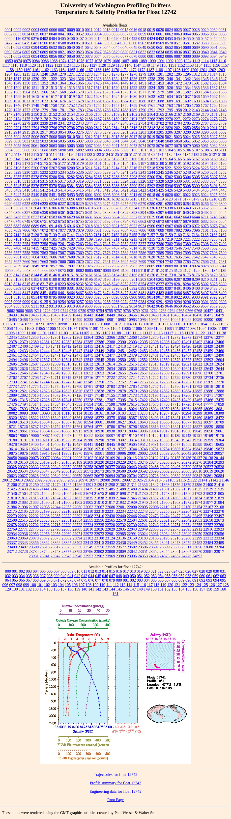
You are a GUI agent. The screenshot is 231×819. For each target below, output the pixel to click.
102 (47, 585)
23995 (132, 556)
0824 (89, 52)
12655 (121, 373)
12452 (132, 351)
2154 (71, 114)
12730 (186, 377)
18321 (23, 418)
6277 (124, 203)
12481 (154, 355)
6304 (35, 208)
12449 (99, 351)
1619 (71, 96)
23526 (66, 547)
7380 (160, 244)
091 (195, 580)
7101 (205, 230)
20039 (165, 453)
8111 (133, 270)
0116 (17, 38)
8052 (18, 270)
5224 (196, 168)
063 (223, 576)
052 (147, 576)
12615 (121, 364)
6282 (169, 203)
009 (70, 571)
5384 (89, 186)
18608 (110, 422)
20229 (121, 462)
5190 (169, 163)
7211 (115, 239)
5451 (53, 195)
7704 (160, 261)
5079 (187, 145)
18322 (34, 418)
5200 (35, 168)
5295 (124, 177)
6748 (17, 221)
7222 (196, 239)
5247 (178, 172)
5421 (124, 190)
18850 (219, 426)
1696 (223, 101)
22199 (45, 511)
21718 (132, 493)
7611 (88, 257)
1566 (44, 92)
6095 (62, 199)
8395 (160, 288)
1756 (107, 105)
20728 (154, 476)
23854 (165, 551)
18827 (197, 426)
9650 (178, 306)
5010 (71, 137)
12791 (186, 386)
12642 (197, 369)
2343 (80, 123)
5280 (53, 177)
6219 (222, 199)
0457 (205, 38)
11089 (148, 328)
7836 (8, 266)
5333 (205, 181)
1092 (169, 61)
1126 (84, 65)
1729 (8, 105)
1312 (196, 74)
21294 (99, 484)
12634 (110, 369)
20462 (143, 467)
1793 (160, 110)
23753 (55, 551)
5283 (80, 177)
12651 (77, 373)
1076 (80, 61)
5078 (178, 145)
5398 (187, 186)
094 (216, 580)
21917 (110, 502)
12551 (132, 360)
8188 (44, 279)
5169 (214, 159)
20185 (66, 462)
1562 (8, 92)
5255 (17, 177)
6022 (187, 195)
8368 (8, 288)
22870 (165, 529)
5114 (26, 154)
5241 (124, 172)
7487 (115, 248)
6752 (53, 221)
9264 (98, 302)
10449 (110, 315)
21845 (132, 498)
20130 (142, 458)
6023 (196, 195)
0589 (223, 43)
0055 (107, 34)
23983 (121, 556)
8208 (187, 279)
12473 (77, 355)
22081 (121, 507)
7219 (169, 239)
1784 (89, 110)
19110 (132, 435)
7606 (53, 257)
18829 (208, 426)
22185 (23, 511)
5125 (115, 154)
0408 (89, 38)
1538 (223, 87)
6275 (107, 203)
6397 (160, 212)
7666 (62, 261)
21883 (23, 502)
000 (8, 571)
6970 (187, 226)
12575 (186, 360)
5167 (196, 159)
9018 (169, 297)
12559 (165, 360)
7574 (98, 253)
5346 (26, 186)
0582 (196, 43)
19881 (34, 453)
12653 (99, 373)
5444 (214, 190)
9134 (53, 302)
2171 (214, 114)
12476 (99, 355)
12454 (154, 351)
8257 (151, 284)
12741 (23, 382)
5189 (160, 163)
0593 (26, 47)
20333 (34, 467)
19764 (165, 449)
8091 (116, 270)
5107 (196, 150)
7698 (133, 261)
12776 (45, 386)
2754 (142, 123)
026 (188, 571)
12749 (88, 382)
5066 (80, 145)
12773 (12, 386)
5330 (178, 181)
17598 (110, 404)
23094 (77, 538)
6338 (169, 208)
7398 (205, 244)
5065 (71, 145)
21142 (213, 480)
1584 (205, 92)
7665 (53, 261)
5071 (115, 145)
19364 (219, 440)
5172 (17, 163)
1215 (26, 74)
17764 (197, 404)
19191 (23, 440)
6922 (124, 226)
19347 (186, 440)
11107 (105, 333)
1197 (168, 70)
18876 (55, 431)
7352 (124, 244)
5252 (223, 172)
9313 (53, 306)
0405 (62, 38)
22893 (186, 529)
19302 (121, 440)
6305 (44, 208)
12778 (55, 386)
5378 (53, 186)
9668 (29, 311)
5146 (71, 159)
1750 (53, 105)
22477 (175, 516)
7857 (53, 266)
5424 (151, 190)
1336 (133, 79)
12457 (186, 351)
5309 (8, 181)
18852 (12, 431)
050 (133, 576)
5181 (98, 163)
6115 (142, 199)
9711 (37, 311)
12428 (197, 346)
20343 (55, 467)
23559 (110, 547)
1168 (97, 70)
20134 (164, 458)
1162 (45, 70)
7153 (115, 235)
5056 (223, 141)
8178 (205, 275)
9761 (145, 311)
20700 (121, 476)
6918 (89, 226)
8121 (151, 270)
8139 (8, 275)
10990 (208, 319)
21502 (175, 489)
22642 (186, 520)
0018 (142, 30)
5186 (133, 163)
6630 (80, 217)
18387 (132, 418)
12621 (186, 364)
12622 (197, 364)
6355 (8, 212)
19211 (44, 440)
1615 (35, 96)
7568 (71, 253)
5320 (89, 181)
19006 (143, 431)
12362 (66, 337)
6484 (214, 212)
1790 (142, 110)
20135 (175, 458)
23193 (165, 538)
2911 (213, 128)
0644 (107, 47)
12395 (143, 342)
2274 (205, 119)
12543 (88, 360)
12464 (34, 355)
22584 (132, 520)
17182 (143, 395)
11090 (158, 328)
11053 (191, 324)
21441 (45, 489)
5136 (204, 154)
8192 (62, 279)
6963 (160, 226)
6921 (115, 226)
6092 (35, 199)
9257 (80, 302)
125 (205, 585)
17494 (23, 404)
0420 (115, 38)
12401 (186, 342)
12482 (165, 355)
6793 (115, 221)
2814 (115, 128)
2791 (17, 128)
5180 (89, 163)
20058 (12, 458)
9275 (133, 302)
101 (40, 585)
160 (223, 589)
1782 (71, 110)
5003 (8, 137)
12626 (23, 369)
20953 (61, 480)
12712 (66, 377)
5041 (115, 141)
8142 (17, 275)
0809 (44, 52)
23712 (12, 551)
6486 (8, 217)
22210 (66, 511)
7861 (62, 266)
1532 (178, 87)
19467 (121, 444)
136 (56, 589)
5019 (151, 137)
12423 (165, 346)
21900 (66, 502)
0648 (133, 47)
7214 (142, 239)
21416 (219, 484)
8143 (26, 275)
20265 (165, 462)
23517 (55, 547)
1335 (124, 79)
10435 (34, 315)
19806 (175, 449)
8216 (35, 284)
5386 (107, 186)
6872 (151, 221)
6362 (71, 212)
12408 (23, 346)
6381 (89, 212)
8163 (107, 275)
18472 (219, 418)
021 (154, 571)
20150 (23, 462)
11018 (148, 324)
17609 (121, 404)
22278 (219, 511)
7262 (71, 244)
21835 (88, 498)
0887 (178, 56)
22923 (219, 529)
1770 (8, 110)
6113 (133, 199)
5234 (62, 172)
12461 (12, 355)
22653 (197, 520)
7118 (26, 235)
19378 (12, 444)
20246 (143, 462)
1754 (89, 105)
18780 (110, 426)
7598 (214, 253)
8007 (160, 266)
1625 (115, 96)
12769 (208, 382)
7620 (151, 257)
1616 (44, 96)
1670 (17, 101)
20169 (45, 462)
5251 (214, 172)
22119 (164, 507)
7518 (142, 248)
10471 (208, 315)
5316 (53, 181)
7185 (53, 239)
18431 (175, 418)
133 (36, 589)
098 (19, 585)
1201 (203, 70)
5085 (18, 150)
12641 (186, 369)
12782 (99, 386)
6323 (107, 208)
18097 (34, 413)
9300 (196, 302)
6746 (223, 217)
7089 (160, 230)
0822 (71, 52)
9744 (64, 311)
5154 (80, 159)
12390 (121, 342)
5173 (26, 163)
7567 (62, 253)
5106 (187, 150)
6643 (187, 217)
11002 (73, 324)
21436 (34, 489)
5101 (142, 150)
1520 (115, 87)
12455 (165, 351)
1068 (54, 61)
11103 (63, 333)
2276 (223, 119)
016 (119, 571)
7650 (223, 257)
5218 (151, 168)
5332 (196, 181)
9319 (80, 306)
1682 (107, 101)
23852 (154, 551)
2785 (187, 123)
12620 (175, 364)
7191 (107, 239)
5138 (222, 154)
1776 (17, 110)
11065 (40, 328)
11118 (179, 333)
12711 (55, 377)
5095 (107, 150)
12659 (165, 373)
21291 (88, 484)
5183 (115, 163)
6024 (205, 195)
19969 (66, 453)
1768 (214, 105)
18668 (175, 422)
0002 (17, 30)
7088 (151, 230)
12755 (143, 382)
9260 (89, 302)
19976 (88, 453)
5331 (187, 181)
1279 (142, 74)
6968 (178, 226)
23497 (23, 547)
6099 (98, 199)
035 (29, 576)
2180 (62, 119)
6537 (35, 217)
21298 (110, 484)
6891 (44, 226)
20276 (197, 462)
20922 (29, 480)
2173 (8, 119)
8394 (151, 288)
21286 (77, 484)
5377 (44, 186)
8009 (169, 266)
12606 (23, 364)
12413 (77, 346)
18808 (143, 426)
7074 (53, 230)
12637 (143, 369)
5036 (71, 141)
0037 (44, 34)
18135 (88, 413)
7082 (107, 230)
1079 (107, 61)
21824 (55, 498)
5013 (98, 137)
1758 (124, 105)
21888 (34, 502)
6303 (26, 208)
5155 (89, 159)
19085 (88, 435)
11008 (105, 324)
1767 (205, 105)
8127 (187, 270)
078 (105, 580)
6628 (62, 217)
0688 (187, 47)
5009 (62, 137)
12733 (197, 377)
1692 (187, 101)
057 (181, 576)
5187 (142, 163)
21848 (143, 498)
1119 (23, 65)
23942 (55, 556)
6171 (178, 199)
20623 (12, 476)
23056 (219, 534)
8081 (71, 270)
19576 (165, 444)
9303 (223, 302)
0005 (44, 30)
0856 (53, 56)
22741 (143, 525)
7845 (26, 266)
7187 (71, 239)
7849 (35, 266)
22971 (77, 534)
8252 (124, 284)
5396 (169, 186)
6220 (8, 203)
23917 (219, 551)
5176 (53, 163)
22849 (143, 529)
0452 (160, 38)
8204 (151, 279)
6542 (44, 217)
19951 (55, 453)
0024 (169, 30)
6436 (196, 212)
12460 (219, 351)
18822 (186, 426)
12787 (154, 386)
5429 (178, 190)
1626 (124, 96)
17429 (165, 400)
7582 (124, 253)
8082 (80, 270)
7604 (35, 257)
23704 (219, 547)
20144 (219, 458)
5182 (107, 163)
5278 (35, 177)
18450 (186, 418)
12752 (121, 382)
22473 (154, 516)
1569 (71, 92)
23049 (186, 534)
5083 (223, 145)
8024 (196, 266)
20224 (110, 462)
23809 (121, 551)
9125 (44, 302)
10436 (45, 315)
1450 (133, 83)
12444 (45, 351)
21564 (23, 493)
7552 (214, 248)
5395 (160, 186)
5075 (151, 145)
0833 (151, 52)
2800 (89, 128)
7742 (169, 261)
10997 (51, 324)
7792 (196, 261)
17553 (77, 404)
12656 (132, 373)
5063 (53, 145)
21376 (175, 484)
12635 (121, 369)
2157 (98, 114)
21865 (175, 498)
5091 (71, 150)
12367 (121, 337)
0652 (169, 47)
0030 (214, 30)
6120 (169, 199)
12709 (45, 377)
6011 (133, 195)
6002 (98, 195)
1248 (44, 74)
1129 (111, 65)
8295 (196, 284)
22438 (110, 516)
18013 (110, 409)
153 (174, 589)
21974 (197, 502)
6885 (8, 226)
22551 (66, 520)
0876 (115, 56)
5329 (169, 181)
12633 (99, 369)
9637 (142, 306)
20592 (143, 471)
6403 (187, 212)
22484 (186, 516)
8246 (107, 284)
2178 (44, 119)
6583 (53, 217)
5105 (178, 150)
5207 (53, 168)
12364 (88, 337)
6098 (89, 199)
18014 (121, 409)
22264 (186, 511)
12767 (186, 382)
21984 (219, 502)
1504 (223, 83)
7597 (205, 253)
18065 (197, 409)
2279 (26, 123)
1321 (44, 79)
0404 (53, 38)
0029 (205, 30)
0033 (17, 34)
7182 (26, 239)
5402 (223, 186)
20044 (197, 453)
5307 (214, 177)
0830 (124, 52)
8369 (17, 288)
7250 (214, 239)
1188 (159, 70)
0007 (62, 30)
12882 (165, 391)
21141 (202, 480)
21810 (12, 498)
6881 (196, 221)
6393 (133, 212)
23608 (175, 547)
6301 (8, 208)
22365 (55, 516)
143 (105, 589)
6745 (214, 217)
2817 (142, 128)
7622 (160, 257)
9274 (124, 302)
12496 (23, 360)
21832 (77, 498)
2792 (26, 128)
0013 (107, 30)
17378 (88, 400)
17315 (23, 400)
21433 (23, 489)
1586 (223, 92)
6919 (98, 226)
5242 (133, 172)
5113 (17, 154)
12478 (121, 355)
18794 (121, 426)
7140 (62, 235)
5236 (80, 172)
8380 (62, 288)
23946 (77, 556)
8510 (17, 297)
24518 (154, 556)
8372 (26, 288)
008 (63, 571)
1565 (35, 92)
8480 (133, 293)
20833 (186, 476)
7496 (124, 248)
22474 (165, 516)
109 (95, 585)
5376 (35, 186)
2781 (151, 123)
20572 (88, 471)
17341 (66, 400)
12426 (186, 346)
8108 (125, 270)
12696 (197, 373)
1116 (222, 61)
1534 (187, 87)
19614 (12, 449)
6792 (107, 221)
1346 (214, 79)
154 (181, 589)
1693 (196, 101)
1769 (223, 105)
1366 (80, 83)
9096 (17, 302)
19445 (110, 444)
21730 (143, 493)
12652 (88, 373)
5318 (71, 181)
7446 (89, 248)
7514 (133, 248)
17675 (154, 404)
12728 (165, 377)
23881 (208, 551)
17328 (45, 400)
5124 (106, 154)
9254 (62, 302)
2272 (187, 119)
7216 (160, 239)
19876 (23, 453)
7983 (133, 266)
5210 (80, 168)
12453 (143, 351)
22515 (23, 520)
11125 (210, 333)
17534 (55, 404)
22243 (143, 511)
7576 (107, 253)
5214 (115, 168)
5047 (151, 141)
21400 (208, 484)
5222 (178, 168)
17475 (219, 400)
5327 (151, 181)
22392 (77, 516)
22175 (12, 511)
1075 (71, 61)
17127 (88, 395)
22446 (132, 516)
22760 (219, 525)
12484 (186, 355)
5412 (44, 190)
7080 (89, 230)
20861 (208, 476)
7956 (107, 266)
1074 (62, 61)
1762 (160, 105)
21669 (77, 493)
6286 (205, 203)
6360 (53, 212)
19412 (66, 444)
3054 (62, 132)
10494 (45, 319)
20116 (132, 458)
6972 (196, 226)
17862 (12, 409)
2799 (80, 128)
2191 (133, 119)
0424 (151, 38)
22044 (55, 507)
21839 (110, 498)
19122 (153, 435)
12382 (55, 342)
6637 (133, 217)
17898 (34, 409)
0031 (223, 30)
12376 (208, 337)
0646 (124, 47)
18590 (77, 422)
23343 (23, 542)
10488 (23, 319)
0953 (9, 61)
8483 (160, 293)
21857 (154, 498)
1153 (190, 65)
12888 (219, 391)
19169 (208, 435)
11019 (159, 324)
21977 (208, 502)
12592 (197, 360)
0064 (187, 34)
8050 (9, 270)
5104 (169, 150)
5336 (223, 181)
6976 (214, 226)
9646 (169, 306)
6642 (178, 217)
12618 (154, 364)
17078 (66, 395)
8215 (26, 284)
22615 (154, 520)
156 (195, 589)
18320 (12, 418)
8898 (115, 297)
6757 (98, 221)
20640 (55, 476)
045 (98, 576)
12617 (143, 364)
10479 (219, 315)
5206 (44, 168)
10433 (12, 315)
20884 (219, 476)
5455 (80, 195)
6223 (26, 203)
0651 (160, 47)
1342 (187, 79)
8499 (223, 293)
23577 (121, 547)
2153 (62, 114)
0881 (151, 56)
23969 (110, 556)
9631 (115, 306)
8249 (115, 284)
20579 (110, 471)
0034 (26, 34)
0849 (223, 52)
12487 (208, 355)
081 (126, 580)
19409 (55, 444)
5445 (223, 190)
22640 (175, 520)
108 (88, 585)
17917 (45, 409)
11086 (137, 328)
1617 (53, 96)
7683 (115, 261)
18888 (66, 431)
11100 (31, 333)
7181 (17, 239)
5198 (17, 168)
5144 (53, 159)
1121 (40, 65)
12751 (110, 382)
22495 (197, 516)
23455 (154, 542)
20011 (153, 453)
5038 (89, 141)
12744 (45, 382)
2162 (133, 114)
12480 (143, 355)
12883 (175, 391)
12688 (175, 373)
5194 (205, 163)
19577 (175, 444)
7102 (214, 230)
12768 (197, 382)
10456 (132, 315)
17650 (143, 404)
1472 (178, 83)
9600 (89, 306)
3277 (89, 132)
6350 (196, 208)
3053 (53, 132)
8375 (44, 288)
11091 (169, 328)
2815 (124, 128)
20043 (186, 453)
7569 (80, 253)
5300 (151, 177)
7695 (124, 261)
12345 (12, 337)
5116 (44, 154)
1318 (26, 79)
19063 (12, 435)
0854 (35, 56)
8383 (89, 288)
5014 (107, 137)
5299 (142, 177)
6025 (214, 195)
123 (191, 585)
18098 (45, 413)
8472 (98, 293)
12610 (66, 364)
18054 (175, 409)
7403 (223, 244)
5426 (169, 190)
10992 (7, 324)
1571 (89, 92)
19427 (77, 444)
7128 (35, 235)
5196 (223, 163)
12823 (45, 391)
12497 (34, 360)
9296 (187, 302)
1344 (196, 79)
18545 (34, 422)
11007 (94, 324)
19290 (99, 440)
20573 (99, 471)
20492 (165, 467)
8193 (71, 279)
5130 (151, 154)
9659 (214, 306)
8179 (214, 275)
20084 (56, 458)
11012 (116, 324)
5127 (133, 154)
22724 (88, 525)
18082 (12, 413)
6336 (151, 208)
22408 (88, 516)
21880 (12, 502)
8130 (204, 270)
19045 (197, 431)
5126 (124, 154)
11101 (42, 333)
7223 (205, 239)
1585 (214, 92)
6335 (142, 208)
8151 (71, 275)
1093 (178, 61)
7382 (169, 244)
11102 (52, 333)
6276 (115, 203)
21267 (45, 484)
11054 (202, 324)
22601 (143, 520)
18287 (175, 413)
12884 (186, 391)
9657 (205, 306)
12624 (219, 364)
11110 (126, 333)
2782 (160, 123)
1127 (93, 65)
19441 (88, 444)
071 (56, 580)
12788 (165, 386)
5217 (142, 168)
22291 (23, 516)
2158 (107, 114)
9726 (47, 311)
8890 (89, 297)
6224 (35, 203)
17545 (66, 404)
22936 (23, 534)
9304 (8, 306)
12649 (55, 373)
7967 (115, 266)
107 (82, 585)
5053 (205, 141)
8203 (142, 279)
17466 (208, 400)
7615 (124, 257)
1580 (169, 92)
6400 (169, 212)
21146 (224, 480)
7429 (71, 248)
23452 (143, 542)
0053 (89, 34)
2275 (214, 119)
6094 (53, 199)
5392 (151, 186)
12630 (66, 369)
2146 (223, 110)
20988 (105, 480)
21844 (121, 498)
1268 (53, 74)
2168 (187, 114)
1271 (71, 74)
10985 (154, 319)
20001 (132, 453)
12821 (23, 391)
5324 (124, 181)
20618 (197, 471)
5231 (35, 172)
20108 (99, 458)
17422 (143, 400)
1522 (133, 87)
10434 (23, 315)
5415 (71, 190)
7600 (8, 257)
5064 (62, 145)
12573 (175, 360)
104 (61, 585)
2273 (196, 119)
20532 (12, 471)
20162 (34, 462)
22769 (12, 529)
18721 (12, 426)
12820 (12, 391)
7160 (178, 235)
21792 (197, 493)
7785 (187, 261)
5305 (196, 177)
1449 (124, 83)
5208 (62, 168)
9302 (214, 302)
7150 (88, 235)
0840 (205, 52)
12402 (197, 342)
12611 (77, 364)
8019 (187, 266)
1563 (17, 92)
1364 (62, 83)
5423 (142, 190)
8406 (187, 288)
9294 (178, 302)
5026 (205, 137)
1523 (142, 87)
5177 (62, 163)
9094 (223, 297)
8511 (26, 297)
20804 (165, 476)
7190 (98, 239)
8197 (98, 279)
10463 (175, 315)
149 (147, 589)
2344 (89, 123)
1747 (26, 105)
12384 (77, 342)
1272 (80, 74)
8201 (133, 279)
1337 (142, 79)
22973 (99, 534)
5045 (133, 141)
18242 (153, 413)
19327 (154, 440)
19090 (99, 435)
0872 (80, 56)
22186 (34, 511)
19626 (34, 449)
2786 (196, 123)
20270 (175, 462)
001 (15, 571)
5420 (115, 190)
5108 (205, 150)
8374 (35, 288)
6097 (80, 199)
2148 (17, 114)
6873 (160, 221)
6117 (151, 199)
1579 (160, 92)
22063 (88, 507)
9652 (187, 306)
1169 (106, 70)
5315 (44, 181)
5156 (98, 159)
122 (184, 585)
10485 (12, 319)
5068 (98, 145)
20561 (66, 471)
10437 (55, 315)
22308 (45, 516)
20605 (186, 471)
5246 (169, 172)
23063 (12, 538)
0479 (26, 43)
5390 (133, 186)
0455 (187, 38)
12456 (175, 351)
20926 (40, 480)
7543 (169, 248)
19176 (219, 435)
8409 (205, 288)
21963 (175, 502)
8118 (142, 270)
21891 (55, 502)
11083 (105, 328)
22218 (88, 511)
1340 (169, 79)
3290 (205, 132)
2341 (62, 123)
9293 (169, 302)
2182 (80, 119)
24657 (175, 556)
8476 (115, 293)
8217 (44, 284)
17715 (175, 404)
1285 (178, 74)
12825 (66, 391)
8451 (44, 293)
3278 (98, 132)
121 (177, 585)
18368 (88, 418)
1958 (178, 110)
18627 (121, 422)
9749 (73, 311)
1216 (35, 74)
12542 (77, 360)
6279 (142, 203)
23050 (197, 534)
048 (119, 576)
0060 (151, 34)
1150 (163, 65)
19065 (23, 435)
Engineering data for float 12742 (116, 791)
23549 (88, 547)
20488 (154, 467)
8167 (142, 275)
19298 (110, 440)
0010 (80, 30)
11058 (8, 328)
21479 (99, 489)
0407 (80, 38)
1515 (71, 87)
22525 (45, 520)
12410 (45, 346)
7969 (124, 266)
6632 (98, 217)
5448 (26, 195)
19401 (45, 444)
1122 (49, 65)
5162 (151, 159)
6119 (160, 199)
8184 (26, 279)
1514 (62, 87)
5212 (98, 168)
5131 (160, 154)
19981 (99, 453)
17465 (197, 400)
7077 (62, 230)
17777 (208, 404)
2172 (223, 114)
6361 (62, 212)
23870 (197, 551)
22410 (99, 516)
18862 (34, 431)
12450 (110, 351)
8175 (187, 275)
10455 (121, 315)
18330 (45, 418)
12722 (110, 377)
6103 (125, 199)
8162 (98, 275)
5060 (26, 145)
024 (174, 571)
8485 (169, 293)
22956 (45, 534)
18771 (99, 426)
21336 (143, 484)
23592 (132, 547)
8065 (35, 270)
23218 (175, 538)
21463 (66, 489)
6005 (107, 195)
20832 (175, 476)
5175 (44, 163)
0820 (53, 52)
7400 (214, 244)
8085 (89, 270)
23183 (143, 538)
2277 (8, 123)
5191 (178, 163)
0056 (115, 34)
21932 (121, 502)
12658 (154, 373)
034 (22, 576)
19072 (56, 435)
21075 (160, 480)
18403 (154, 418)
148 (140, 589)
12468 (45, 355)
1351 (35, 83)
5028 (223, 137)
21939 (132, 502)
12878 (121, 391)
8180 (223, 275)
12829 (110, 391)
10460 (154, 315)
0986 (45, 61)
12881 (154, 391)
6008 (115, 195)
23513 (45, 547)
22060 (77, 507)
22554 (77, 520)
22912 (197, 529)
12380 (34, 342)
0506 (44, 43)
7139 (53, 235)
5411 (35, 190)
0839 (196, 52)
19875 (12, 453)
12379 (23, 342)
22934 (12, 534)
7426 (62, 248)
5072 (124, 145)
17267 (197, 395)
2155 (80, 114)
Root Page (115, 800)
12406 (219, 342)
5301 (160, 177)
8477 (124, 293)
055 (168, 576)
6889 (35, 226)
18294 (186, 413)
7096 (196, 230)
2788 (214, 123)
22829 (110, 529)
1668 (223, 96)
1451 (142, 83)
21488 (121, 489)
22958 (55, 534)
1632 (151, 96)
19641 (45, 449)
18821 (175, 426)
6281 (160, 203)
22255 (165, 511)
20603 (175, 471)
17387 (110, 400)
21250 (34, 484)
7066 (26, 230)
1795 (169, 110)
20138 (208, 458)
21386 (197, 484)
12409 (34, 346)
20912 (7, 480)
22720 (66, 525)
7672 (89, 261)
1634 (169, 96)
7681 (107, 261)
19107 (121, 435)
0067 (214, 34)
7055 (8, 230)
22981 (110, 534)
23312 (208, 538)
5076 (160, 145)
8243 (98, 284)
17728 (186, 404)
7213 (133, 239)
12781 (88, 386)
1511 (35, 87)
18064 (186, 409)
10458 (143, 315)
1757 (115, 105)
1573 (107, 92)
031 (223, 571)
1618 (62, 96)
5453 (71, 195)
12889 (12, 395)
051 (140, 576)
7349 (115, 244)
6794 (124, 221)
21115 (181, 480)
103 (54, 585)
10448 (99, 315)
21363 (165, 484)
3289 (196, 132)
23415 (99, 542)
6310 (89, 208)
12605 (12, 364)
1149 (155, 65)
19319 (143, 440)
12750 (99, 382)
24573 (165, 556)
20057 (219, 453)
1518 (98, 87)
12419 (132, 346)
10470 (197, 315)
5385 (98, 186)
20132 (153, 458)
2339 (44, 123)
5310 (17, 181)
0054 (98, 34)
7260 (53, 244)
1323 (62, 79)
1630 (133, 96)
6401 (178, 212)
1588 (17, 96)
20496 (175, 467)
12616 (132, 364)
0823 (80, 52)
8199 (115, 279)
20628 (34, 476)
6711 (204, 217)
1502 (205, 83)
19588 (186, 444)
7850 (44, 266)
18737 (34, 426)
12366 (110, 337)
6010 (124, 195)
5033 (44, 141)
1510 (26, 87)
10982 (121, 319)
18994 (132, 431)
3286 (169, 132)
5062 (44, 145)
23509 (34, 547)
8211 (213, 279)
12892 (23, 395)
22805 (77, 529)
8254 (142, 284)
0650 (151, 47)
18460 (197, 418)
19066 (34, 435)
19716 (99, 449)
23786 (88, 551)
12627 (34, 369)
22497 (219, 516)
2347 (115, 123)
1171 (124, 70)
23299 (197, 538)
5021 (169, 137)
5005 (26, 137)
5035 (62, 141)
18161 (99, 413)
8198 (107, 279)
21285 (66, 484)
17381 (99, 400)
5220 (160, 168)
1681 (98, 101)
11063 (29, 328)
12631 (77, 369)
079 (112, 580)
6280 (151, 203)
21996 (23, 507)
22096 (154, 507)
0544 (98, 43)
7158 (160, 235)
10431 (219, 311)
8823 (80, 297)
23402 (77, 542)
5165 (178, 159)
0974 (18, 61)
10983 (132, 319)
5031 (26, 141)
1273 (89, 74)
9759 (136, 311)
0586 (214, 43)
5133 (177, 154)
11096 (212, 328)
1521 (124, 87)
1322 (53, 79)
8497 (205, 293)
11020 (169, 324)
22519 (34, 520)
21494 (143, 489)
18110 (66, 413)
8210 (205, 279)
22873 (175, 529)
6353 (214, 208)
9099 (26, 302)
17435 (175, 400)
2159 (115, 114)
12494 (12, 360)
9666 (20, 311)
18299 (197, 413)
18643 (143, 422)
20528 (219, 467)
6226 (53, 203)
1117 (6, 65)
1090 (152, 61)
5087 (35, 150)
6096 (71, 199)
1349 (17, 83)
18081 (219, 409)
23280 (186, 538)
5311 (26, 181)
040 (63, 576)
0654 (178, 47)
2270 (169, 119)
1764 (178, 105)
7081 (98, 230)
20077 (45, 458)
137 (63, 589)
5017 (133, 137)
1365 (71, 83)
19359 (208, 440)
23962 (99, 556)
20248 (154, 462)
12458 (197, 351)
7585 (133, 253)
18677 (186, 422)
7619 (142, 257)
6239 (89, 203)
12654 (110, 373)
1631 (142, 96)
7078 (71, 230)
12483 (175, 355)
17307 (219, 395)
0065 (196, 34)
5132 (169, 154)
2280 (35, 123)
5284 (89, 177)
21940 (143, 502)
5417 (89, 190)
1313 (205, 74)
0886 (169, 56)
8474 (107, 293)
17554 (88, 404)
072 (63, 580)
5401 (214, 186)
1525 (160, 87)
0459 (223, 38)
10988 (186, 319)
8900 (133, 297)
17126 (77, 395)
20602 (165, 471)
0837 (187, 52)
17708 (165, 404)
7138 (44, 235)
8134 (213, 270)
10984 (143, 319)
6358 (35, 212)
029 (209, 571)
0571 (178, 43)
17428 (154, 400)
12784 (121, 386)
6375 (80, 212)
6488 (17, 217)
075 (84, 580)
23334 (219, 538)
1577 (142, 92)
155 (188, 589)
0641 (80, 47)
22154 (197, 507)
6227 (62, 203)
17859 (219, 404)
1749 (44, 105)
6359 (44, 212)
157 (202, 589)
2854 (196, 128)
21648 (45, 493)
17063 (45, 395)
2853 (187, 128)
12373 (186, 337)
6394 (142, 212)
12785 (132, 386)
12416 (99, 346)
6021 (178, 195)
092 (202, 580)
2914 (17, 132)
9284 (142, 302)
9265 (107, 302)
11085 (126, 328)
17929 (55, 409)
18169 (110, 413)
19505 (132, 444)
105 (68, 585)
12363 (77, 337)
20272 (186, 462)
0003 (26, 30)
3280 (115, 132)
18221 (132, 413)
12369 (143, 337)
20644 (66, 476)
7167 (222, 235)
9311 (35, 306)
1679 (89, 101)
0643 (98, 47)
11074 (72, 328)
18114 (77, 413)
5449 (35, 195)
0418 (98, 38)
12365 (99, 337)
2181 (71, 119)
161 (115, 594)
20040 (175, 453)
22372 (66, 516)
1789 (133, 110)
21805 (219, 493)
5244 (151, 172)
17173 (132, 395)
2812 (98, 128)
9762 (154, 311)
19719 (110, 449)
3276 (80, 132)
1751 (62, 105)
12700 (208, 373)
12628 (45, 369)
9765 (180, 311)
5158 (115, 159)
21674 (88, 493)
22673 (219, 520)
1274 (98, 74)
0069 (8, 38)
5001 (214, 132)
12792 (197, 386)
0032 (8, 34)
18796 (132, 426)
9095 (8, 302)
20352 (66, 467)
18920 (88, 431)
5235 (71, 172)
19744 (132, 449)
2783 (169, 123)
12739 (12, 382)
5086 (26, 150)
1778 (35, 110)
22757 (208, 525)
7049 (223, 226)
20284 (208, 462)
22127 (175, 507)
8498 (214, 293)
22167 (208, 507)
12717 (99, 377)
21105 (170, 480)
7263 (80, 244)
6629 (71, 217)
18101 (56, 413)
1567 (53, 92)
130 (15, 589)
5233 (53, 172)
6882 (205, 221)
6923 (133, 226)
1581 (178, 92)
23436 (121, 542)
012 (91, 571)
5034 (53, 141)
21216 (23, 484)
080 (119, 580)
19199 (34, 440)
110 (102, 585)
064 (8, 580)
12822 (34, 391)
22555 (88, 520)
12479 (132, 355)
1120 (32, 65)
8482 (151, 293)
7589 (160, 253)
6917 (80, 226)
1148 (146, 65)
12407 (12, 346)
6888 (26, 226)
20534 (23, 471)
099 (26, 585)
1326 (80, 79)
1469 (169, 83)
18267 (164, 413)
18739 (45, 426)
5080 (196, 145)
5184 (124, 163)
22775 (34, 529)
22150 (186, 507)
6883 (214, 221)
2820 (169, 128)
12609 (55, 364)
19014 (154, 431)
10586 (99, 319)
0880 (142, 56)
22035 (45, 507)
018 (133, 571)
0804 (17, 52)
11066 (51, 328)
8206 (169, 279)
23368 (55, 542)
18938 (110, 431)
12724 (132, 377)
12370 (154, 337)
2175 (26, 119)
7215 (151, 239)
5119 (61, 154)
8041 (223, 266)
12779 (66, 386)
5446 (8, 195)
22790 (55, 529)
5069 (107, 145)
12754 (132, 382)
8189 (53, 279)
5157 (107, 159)
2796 (53, 128)
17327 (34, 400)
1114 (205, 61)
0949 (223, 56)
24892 (197, 556)
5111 (223, 150)
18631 (132, 422)
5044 (124, 141)
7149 (80, 235)
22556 (99, 520)
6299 (214, 203)
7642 (196, 257)
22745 (165, 525)
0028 (196, 30)
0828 (107, 52)
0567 (142, 43)
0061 (160, 34)
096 (5, 585)
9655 (196, 306)
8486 (178, 293)
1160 (27, 70)
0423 (142, 38)
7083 (115, 230)
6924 (142, 226)
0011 (88, 30)
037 (43, 576)
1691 (178, 101)
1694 (205, 101)
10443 (88, 315)
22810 (88, 529)
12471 (55, 355)
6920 (107, 226)
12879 (132, 391)
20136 (186, 458)
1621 (80, 96)
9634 (133, 306)
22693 (23, 525)
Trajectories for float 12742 (115, 774)
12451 (121, 351)
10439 (66, 315)
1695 (214, 101)
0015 (124, 30)
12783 (110, 386)
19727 (121, 449)
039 (56, 576)
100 (33, 585)
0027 (187, 30)
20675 (99, 476)
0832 (142, 52)
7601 (17, 257)
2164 (151, 114)
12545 (99, 360)
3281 (124, 132)
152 (168, 589)
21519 (186, 489)
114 (129, 585)
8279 (169, 284)
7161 (187, 235)
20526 (197, 467)
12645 (12, 373)
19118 (142, 435)
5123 (97, 154)
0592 (17, 47)
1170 (115, 70)
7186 (62, 239)
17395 (121, 400)
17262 (175, 395)
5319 (80, 181)
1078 (98, 61)
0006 (53, 30)
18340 (55, 418)
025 (181, 571)
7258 (44, 244)
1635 (178, 96)
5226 (214, 168)
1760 (142, 105)
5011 (80, 137)
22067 (99, 507)
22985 (121, 534)
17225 (165, 395)
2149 (26, 114)
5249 (196, 172)
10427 (208, 311)
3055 (71, 132)
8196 (89, 279)
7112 (17, 235)
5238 (98, 172)
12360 (45, 337)
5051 (187, 141)
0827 (98, 52)
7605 (44, 257)
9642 (151, 306)
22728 (110, 525)
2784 (178, 123)
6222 (17, 203)
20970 (83, 480)
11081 (94, 328)
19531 (154, 444)
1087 (125, 61)
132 (29, 589)
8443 (8, 293)
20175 (55, 462)
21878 (208, 498)
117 (150, 585)
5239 (107, 172)
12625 (12, 369)
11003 (83, 324)
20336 (45, 467)
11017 (137, 324)
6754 (71, 221)
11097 (223, 328)
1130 (119, 65)
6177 (187, 199)
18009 (99, 409)
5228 (8, 172)
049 (126, 576)
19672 (66, 449)
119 (163, 585)
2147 (8, 114)
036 (36, 576)
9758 (127, 311)
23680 (208, 547)
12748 (77, 382)
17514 (34, 404)
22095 (143, 507)
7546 (178, 248)
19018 (175, 431)
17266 (186, 395)
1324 (71, 79)
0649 (142, 47)
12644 (219, 369)
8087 (98, 270)
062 (216, 576)
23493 (12, 547)
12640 (175, 369)
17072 (55, 395)
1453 (160, 83)
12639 (165, 369)
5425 (160, 190)
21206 (12, 484)
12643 (208, 369)
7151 (97, 235)
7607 (62, 257)
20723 (143, 476)
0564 (115, 43)
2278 (17, 123)
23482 (197, 542)
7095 (187, 230)
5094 (98, 150)
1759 (133, 105)
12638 (154, 369)
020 (147, 571)
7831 (223, 261)
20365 (99, 467)
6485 (223, 212)
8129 (196, 270)
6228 (71, 203)
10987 (175, 319)
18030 (143, 409)
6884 (223, 221)
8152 (80, 275)
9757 (118, 311)
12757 (154, 382)
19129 (164, 435)
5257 (26, 177)
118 (156, 585)
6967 (169, 226)
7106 (223, 230)
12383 (66, 342)
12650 (66, 373)
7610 (80, 257)
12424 (175, 346)
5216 (133, 168)
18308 (219, 413)
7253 (17, 244)
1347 (223, 79)
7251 (223, 239)
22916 (208, 529)
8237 (89, 284)
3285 (160, 132)
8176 (196, 275)
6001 (89, 195)
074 (77, 580)
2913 (8, 132)
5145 (62, 159)
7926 (89, 266)
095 (223, 580)
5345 (17, 186)
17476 (12, 404)
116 (143, 585)
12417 (110, 346)
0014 (115, 30)
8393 (142, 288)
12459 (208, 351)
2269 (160, 119)
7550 (205, 248)
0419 (107, 38)
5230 (26, 172)
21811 (23, 498)
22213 (77, 511)
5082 (214, 145)
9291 (160, 302)
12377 (219, 337)
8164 (115, 275)
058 (188, 576)
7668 (71, 261)
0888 (187, 56)
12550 (121, 360)
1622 (89, 96)
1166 (80, 70)
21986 (12, 507)
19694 (77, 449)
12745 (55, 382)
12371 (165, 337)
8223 (62, 284)
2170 (205, 114)
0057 (124, 34)
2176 (35, 119)
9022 (178, 297)
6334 (133, 208)
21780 (186, 493)
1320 (35, 79)
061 (209, 576)
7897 (71, 266)
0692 (223, 47)
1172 (133, 70)
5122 (88, 154)
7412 (26, 248)
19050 (208, 431)
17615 (132, 404)
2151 (44, 114)
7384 (178, 244)
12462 (23, 355)
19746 (143, 449)
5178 (71, 163)
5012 (89, 137)
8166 (133, 275)
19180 (12, 440)
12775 (34, 386)
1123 (58, 65)
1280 (151, 74)
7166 (213, 235)
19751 (154, 449)
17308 (12, 400)
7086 (142, 230)
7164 (196, 235)
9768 (198, 311)
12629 (55, 369)
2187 (98, 119)
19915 (45, 453)
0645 (115, 47)
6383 (107, 212)
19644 (55, 449)
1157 (225, 65)
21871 (186, 498)
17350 (77, 400)
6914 (53, 226)
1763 (169, 105)
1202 (212, 70)
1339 (160, 79)
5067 (89, 145)
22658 (208, 520)
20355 (77, 467)
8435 (223, 288)
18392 (143, 418)
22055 (66, 507)
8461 (62, 293)
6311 (97, 208)
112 (115, 585)
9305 (17, 306)
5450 (44, 195)
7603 (26, 257)
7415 (35, 248)
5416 (80, 190)
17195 (154, 395)
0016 (133, 30)
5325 (133, 181)
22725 (99, 525)
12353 (23, 337)
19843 (197, 449)
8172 (160, 275)
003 (29, 571)
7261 (62, 244)
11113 (158, 333)
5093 (89, 150)
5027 (214, 137)
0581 (187, 43)
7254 (26, 244)
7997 (142, 266)
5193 (196, 163)
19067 (45, 435)
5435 (205, 190)
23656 (197, 547)
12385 (88, 342)
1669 (8, 101)
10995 (29, 324)
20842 (197, 476)
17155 (110, 395)
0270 (26, 38)
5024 (187, 137)
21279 (55, 484)
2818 (151, 128)
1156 (216, 65)
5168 (205, 159)
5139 (8, 159)
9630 (107, 306)
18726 (23, 426)
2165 (160, 114)
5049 (169, 141)
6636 (124, 217)
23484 (208, 542)
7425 (53, 248)
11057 (223, 324)
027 (195, 571)
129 (8, 589)
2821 (178, 128)
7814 (214, 261)
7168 (8, 239)
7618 (133, 257)
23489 (219, 542)
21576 (34, 493)
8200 (124, 279)
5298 (133, 177)
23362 (45, 542)
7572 (89, 253)
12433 (23, 351)
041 (70, 576)
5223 (187, 168)
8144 (35, 275)
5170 (223, 159)
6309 (80, 208)
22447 (143, 516)
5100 (134, 150)
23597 (154, 547)
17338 (55, 400)
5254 (8, 177)
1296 (187, 74)
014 (105, 571)
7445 (80, 248)
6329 (124, 208)
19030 (186, 431)
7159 (169, 235)
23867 (186, 551)
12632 (88, 369)
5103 (160, 150)
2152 (53, 114)
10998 (62, 324)
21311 (132, 484)
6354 (223, 208)
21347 (154, 484)
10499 (77, 319)
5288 (115, 177)
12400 (175, 342)
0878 (133, 56)
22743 (154, 525)
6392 (124, 212)
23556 (99, 547)
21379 (186, 484)
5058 (17, 145)
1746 (17, 105)
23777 (66, 551)
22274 (208, 511)
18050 (165, 409)
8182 (8, 279)
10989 (197, 319)
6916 (71, 226)
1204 (8, 74)
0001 (8, 30)
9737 (55, 311)
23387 (66, 542)
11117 (168, 333)
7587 (151, 253)
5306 (205, 177)
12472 (66, 355)
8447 (26, 293)
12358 (34, 337)
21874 (197, 498)
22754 (186, 525)
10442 (77, 315)
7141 (71, 235)
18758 (66, 426)
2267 (142, 119)
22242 (132, 511)
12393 (132, 342)
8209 (196, 279)
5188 (151, 163)
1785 (98, 110)
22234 (121, 511)
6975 (205, 226)
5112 (9, 154)
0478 (17, 43)
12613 (99, 364)
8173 (169, 275)
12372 (175, 337)
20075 (34, 458)
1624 (107, 96)
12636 (132, 369)
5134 (186, 154)
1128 (102, 65)
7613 (107, 257)
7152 (106, 235)
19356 (197, 440)
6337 (160, 208)
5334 (214, 181)
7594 (178, 253)
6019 (160, 195)
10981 (110, 319)
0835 (169, 52)
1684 (124, 101)
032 (8, 576)
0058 (133, 34)
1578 (151, 92)
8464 (71, 293)
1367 (89, 83)
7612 (98, 257)
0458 (214, 38)
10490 (34, 319)
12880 (143, 391)
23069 (23, 538)
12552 (143, 360)
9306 (26, 306)
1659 (205, 96)
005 (43, 571)
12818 (208, 386)
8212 (223, 279)
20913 (18, 480)
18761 (77, 426)
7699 (142, 261)
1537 (214, 87)
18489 (12, 422)
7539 (160, 248)
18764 (88, 426)
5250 (205, 172)
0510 (80, 43)
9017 (160, 297)
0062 (169, 34)
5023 (178, 137)
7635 (178, 257)
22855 (154, 529)
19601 (208, 444)
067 (29, 580)
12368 (132, 337)
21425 (12, 489)
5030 (17, 141)
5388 (115, 186)
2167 (178, 114)
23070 (34, 538)
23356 (34, 542)
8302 (205, 284)
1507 (8, 87)
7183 (35, 239)
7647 (205, 257)
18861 (23, 431)
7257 (35, 244)
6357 (26, 212)
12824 (55, 391)
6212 (204, 199)
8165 (124, 275)
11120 (189, 333)
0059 (142, 34)
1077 (89, 61)
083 (140, 580)
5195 (214, 163)
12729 (175, 377)
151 (161, 589)
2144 (205, 110)
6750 (35, 221)
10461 (165, 315)
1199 (185, 70)
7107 (9, 235)
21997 (34, 507)
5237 (89, 172)
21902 (77, 502)
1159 (19, 70)
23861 (175, 551)
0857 (62, 56)
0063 (178, 34)
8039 (214, 266)
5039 (98, 141)
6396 (151, 212)
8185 (35, 279)
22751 (175, 525)
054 (161, 576)
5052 (196, 141)
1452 (151, 83)
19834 (186, 449)
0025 (178, 30)
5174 (35, 163)
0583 (205, 43)
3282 (133, 132)
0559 (107, 43)
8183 (17, 279)
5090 (62, 150)
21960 (165, 502)
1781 (62, 110)
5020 (160, 137)
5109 (214, 150)
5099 (125, 150)
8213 (8, 284)
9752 (91, 311)
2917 (44, 132)
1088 (134, 61)
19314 (132, 440)
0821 (62, 52)
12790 (175, 386)
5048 (160, 141)
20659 (77, 476)
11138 (221, 333)
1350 (26, 83)
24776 (186, 556)
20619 (208, 471)
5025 (196, 137)
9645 (160, 306)
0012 (98, 30)
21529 (208, 489)
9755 (109, 311)
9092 (214, 297)
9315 (62, 306)
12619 (165, 364)
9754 (100, 311)
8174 (178, 275)
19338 (165, 440)
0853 (26, 56)
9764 (171, 311)
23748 (45, 551)
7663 (44, 261)
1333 (107, 79)
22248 (154, 511)
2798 (71, 128)
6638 (142, 217)
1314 (214, 74)
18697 (208, 422)
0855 (44, 56)
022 (161, 571)
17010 (34, 395)
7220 (178, 239)
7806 (205, 261)
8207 (178, 279)
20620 (219, 471)
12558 (154, 360)
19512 (143, 444)
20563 (77, 471)
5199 (26, 168)
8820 (71, 297)
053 (154, 576)
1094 (187, 61)
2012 (187, 110)
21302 (121, 484)
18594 (88, 422)
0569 (160, 43)
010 (77, 571)
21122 (192, 480)
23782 (77, 551)
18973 (121, 431)
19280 (88, 440)
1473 (187, 83)
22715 (55, 525)
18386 (121, 418)
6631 (89, 217)
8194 (80, 279)
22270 (197, 511)
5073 (133, 145)
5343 (8, 186)
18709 (219, 422)
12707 (23, 377)
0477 (8, 43)
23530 (77, 547)
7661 (35, 261)
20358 (88, 467)
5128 (142, 154)
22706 (45, 525)
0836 (178, 52)
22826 (99, 529)
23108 (99, 538)
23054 (208, 534)
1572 (98, 92)
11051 (180, 324)
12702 (12, 377)
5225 (205, 168)
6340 (187, 208)
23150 (132, 538)
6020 (169, 195)
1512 (44, 87)
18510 (23, 422)
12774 (23, 386)
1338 (151, 79)
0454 (178, 38)
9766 (189, 311)
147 (133, 589)
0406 (71, 38)
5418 (98, 190)
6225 (44, 203)
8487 (187, 293)
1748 (35, 105)
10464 (186, 315)
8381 (71, 288)
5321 (98, 181)
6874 (169, 221)
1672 (35, 101)
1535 (196, 87)
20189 (77, 462)
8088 (107, 270)
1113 (196, 61)
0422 (133, 38)
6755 (80, 221)
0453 (169, 38)
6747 (8, 221)
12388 (110, 342)
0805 (26, 52)
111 (109, 585)
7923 (80, 266)
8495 (196, 293)
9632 (124, 306)
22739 (132, 525)
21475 (88, 489)
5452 (62, 195)
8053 (26, 270)
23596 (143, 547)
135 (50, 589)
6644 (196, 217)
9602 (98, 306)
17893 (23, 409)
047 (112, 576)
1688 (160, 101)
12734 (208, 377)
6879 (187, 221)
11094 (201, 328)
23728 (23, 551)
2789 (223, 123)
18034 (154, 409)
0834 (160, 52)
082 (133, 580)
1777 (26, 110)
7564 (53, 253)
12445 (55, 351)
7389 (187, 244)
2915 (26, 132)
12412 (66, 346)
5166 (187, 159)
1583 (196, 92)
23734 (34, 551)
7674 (98, 261)
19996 (121, 453)
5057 (8, 145)
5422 (133, 190)
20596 (154, 471)
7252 (8, 244)
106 (75, 585)
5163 (160, 159)
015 (112, 571)
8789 (44, 297)
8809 (62, 297)
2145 (214, 110)
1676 (62, 101)
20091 (67, 458)
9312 (44, 306)
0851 (8, 56)
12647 (34, 373)
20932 (51, 480)
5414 (62, 190)
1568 (62, 92)
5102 (151, 150)
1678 (80, 101)
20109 (110, 458)
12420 (143, 346)
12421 (154, 346)
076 (91, 580)
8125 (169, 270)
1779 (44, 110)
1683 (115, 101)
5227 (223, 168)
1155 (207, 65)
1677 (71, 101)
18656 (165, 422)
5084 (9, 150)
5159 (124, 159)
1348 (8, 83)
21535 (219, 489)
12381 (45, 342)
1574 (115, 92)
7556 (8, 253)
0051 (71, 34)
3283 (142, 132)
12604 (219, 360)
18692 (197, 422)
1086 (116, 61)
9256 (71, 302)
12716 (88, 377)
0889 (196, 56)
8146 (53, 275)
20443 (132, 467)
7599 (223, 253)
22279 (12, 516)
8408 (196, 288)
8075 (62, 270)
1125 (76, 65)
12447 (77, 351)
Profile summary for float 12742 (115, 783)
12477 (110, 355)
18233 (142, 413)
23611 (186, 547)
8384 (98, 288)
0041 (62, 34)
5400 (205, 186)
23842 (132, 551)
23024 (143, 534)
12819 (219, 386)
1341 (178, 79)
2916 (35, 132)
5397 (178, 186)
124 (198, 585)
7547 (187, 248)
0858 (71, 56)
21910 (99, 502)
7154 (124, 235)
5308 (223, 177)
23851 (143, 551)
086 (161, 580)
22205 (55, 511)
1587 (8, 96)
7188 (80, 239)
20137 (197, 458)
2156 (89, 114)
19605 (219, 444)
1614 (26, 96)
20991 (116, 480)
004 (36, 571)
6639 (151, 217)
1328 (98, 79)
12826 (77, 391)
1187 (150, 70)
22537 (55, 520)
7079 (80, 230)
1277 (124, 74)
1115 (213, 61)
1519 (107, 87)
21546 (12, 493)
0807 (35, 52)
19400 (34, 444)
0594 (35, 47)
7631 (169, 257)
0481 (35, 43)
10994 (18, 324)
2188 (107, 119)
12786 (143, 386)
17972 (88, 409)
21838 (99, 498)
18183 (121, 413)
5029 (8, 141)
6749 (26, 221)
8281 (178, 284)
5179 (80, 163)
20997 (127, 480)
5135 (195, 154)
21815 (34, 498)
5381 (71, 186)
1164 (62, 70)
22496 (208, 516)
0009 (71, 30)
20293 (219, 462)
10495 (55, 319)
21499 (154, 489)
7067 (35, 230)
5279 (44, 177)
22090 (132, 507)
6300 (223, 203)
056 (174, 576)
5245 (160, 172)
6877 (178, 221)
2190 (124, 119)
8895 (98, 297)
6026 (223, 195)
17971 (77, 409)
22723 (77, 525)
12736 (219, 377)
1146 (128, 65)
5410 (26, 190)
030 (216, 571)
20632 (45, 476)
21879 (219, 498)
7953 (98, 266)
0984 (36, 61)
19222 (66, 440)
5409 (17, 190)
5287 (107, 177)
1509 (17, 87)
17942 (66, 409)
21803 (208, 493)
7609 (71, 257)
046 (105, 576)
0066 (205, 34)
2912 (223, 128)
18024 (132, 409)
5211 (88, 168)
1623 (98, 96)
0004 (35, 30)
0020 (160, 30)
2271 (178, 119)
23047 (175, 534)
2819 (160, 128)
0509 (71, 43)
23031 (154, 534)
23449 (132, 542)
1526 (169, 87)
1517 (89, 87)
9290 (151, 302)
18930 (99, 431)
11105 (84, 333)
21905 (88, 502)
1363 (53, 83)
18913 (77, 431)
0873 (89, 56)
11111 (137, 333)
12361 (55, 337)
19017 (165, 431)
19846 (208, 449)
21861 (165, 498)
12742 (34, 382)
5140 (17, 159)
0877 (124, 56)
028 (202, 571)
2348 (124, 123)
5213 (107, 168)
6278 (133, 203)
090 (188, 580)
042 (77, 576)
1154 (198, 65)
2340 (53, 123)
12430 (219, 346)
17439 (186, 400)
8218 (53, 284)
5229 (17, 172)
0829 (115, 52)
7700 (151, 261)
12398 (165, 342)
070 (50, 580)
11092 (180, 328)
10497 (66, 319)
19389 (23, 444)
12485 (197, 355)
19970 (77, 453)
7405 (8, 248)
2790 (8, 128)
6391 (115, 212)
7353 (133, 244)
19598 (197, 444)
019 (140, 571)
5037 (80, 141)
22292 (34, 516)
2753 (133, 123)
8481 (142, 293)
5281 (62, 177)
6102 (116, 199)
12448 (88, 351)
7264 (89, 244)
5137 (213, 154)
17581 (99, 404)
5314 (35, 181)
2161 (124, 114)
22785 (45, 529)
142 (98, 589)
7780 (178, 261)
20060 (23, 458)
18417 (165, 418)
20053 (208, 453)
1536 (205, 87)
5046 (142, 141)
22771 (23, 529)
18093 (23, 413)
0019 (151, 30)
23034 (165, 534)
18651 (154, 422)
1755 (98, 105)
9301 (205, 302)
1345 (205, 79)
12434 (34, 351)
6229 (80, 203)
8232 (80, 284)
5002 (223, 132)
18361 (77, 418)
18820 (165, 426)
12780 (77, 386)
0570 (169, 43)
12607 (34, 364)
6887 (17, 226)
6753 (62, 221)
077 (98, 580)
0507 (53, 43)
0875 (107, 56)
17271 (208, 395)
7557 (17, 253)
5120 (70, 154)
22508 (12, 520)
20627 (23, 476)
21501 (165, 489)
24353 (143, 556)
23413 (88, 542)
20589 (132, 471)
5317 (62, 181)
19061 (219, 431)
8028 (205, 266)
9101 (35, 302)
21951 (154, 502)
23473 (175, 542)
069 (43, 580)
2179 (53, 119)
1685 (133, 101)
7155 (133, 235)
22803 (66, 529)
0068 (223, 34)
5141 (26, 159)
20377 (110, 467)
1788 (124, 110)
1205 (17, 74)
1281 (160, 74)
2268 (151, 119)
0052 (80, 34)
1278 (133, 74)
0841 (214, 52)
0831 (133, 52)
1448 (115, 83)
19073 (67, 435)
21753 (165, 493)
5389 (124, 186)
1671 (26, 101)
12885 (197, 391)
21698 (121, 493)
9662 (11, 311)
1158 (10, 70)
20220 (99, 462)
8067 (53, 270)
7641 (187, 257)
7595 (187, 253)
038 (50, 576)
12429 (208, 346)
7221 (187, 239)
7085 (133, 230)
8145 (44, 275)
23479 (186, 542)
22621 (165, 520)
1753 (80, 105)
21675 (99, 493)
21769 (175, 493)
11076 (83, 328)
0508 (62, 43)
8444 (17, 293)
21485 (110, 489)
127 (219, 585)
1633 (160, 96)
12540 (55, 360)
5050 (178, 141)
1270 (62, 74)
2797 (62, 128)
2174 (17, 119)
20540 (34, 471)
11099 (20, 333)
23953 (88, 556)
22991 (132, 534)
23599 (165, 547)
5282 (71, 177)
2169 (196, 114)
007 (56, 571)
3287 (178, 132)
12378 (12, 342)
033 (15, 576)
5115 (35, 154)
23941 (45, 556)
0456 (196, 38)
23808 (110, 551)
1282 (169, 74)
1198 (176, 70)
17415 (132, 400)
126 (212, 585)
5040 (107, 141)
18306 (208, 413)
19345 (175, 440)
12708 (34, 377)
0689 (196, 47)
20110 (121, 458)
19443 (99, 444)
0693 (8, 52)
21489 (132, 489)
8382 (80, 288)
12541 (66, 360)
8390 (115, 288)
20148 (12, 462)
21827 (66, 498)
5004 (17, 137)
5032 (35, 141)
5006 (35, 137)
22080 (110, 507)
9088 (196, 297)
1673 (44, 101)
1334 (115, 79)
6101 (107, 199)
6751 (44, 221)
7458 (98, 248)
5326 (142, 181)
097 (12, 585)
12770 (219, 382)
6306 (53, 208)
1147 (137, 65)
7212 (124, 239)
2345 (98, 123)
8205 (160, 279)
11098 (10, 333)
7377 (142, 244)
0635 (62, 47)
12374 (197, 337)
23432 (110, 542)
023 (168, 571)
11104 (74, 333)
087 (168, 580)
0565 (124, 43)
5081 (205, 145)
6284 (187, 203)
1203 (221, 70)
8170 (151, 275)
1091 (161, 61)
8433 (214, 288)
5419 (107, 190)
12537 (45, 360)
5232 (44, 172)
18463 (208, 418)
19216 (55, 440)
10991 (219, 319)
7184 (44, 239)
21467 (77, 489)
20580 (121, 471)
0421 (124, 38)
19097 (110, 435)
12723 (121, 377)
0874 (98, 56)
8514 (35, 297)
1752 (71, 105)
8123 (160, 270)
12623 (208, 364)
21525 (197, 489)
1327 (89, 79)
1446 (107, 83)
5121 (79, 154)
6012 (142, 195)
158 (209, 589)
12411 (55, 346)
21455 (55, 489)
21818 (45, 498)
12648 (45, 373)
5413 (53, 190)
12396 (154, 342)
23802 (99, 551)
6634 (115, 217)
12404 (208, 342)
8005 (151, 266)
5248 (187, 172)
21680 (110, 493)
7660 (26, 261)
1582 (187, 92)
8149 (62, 275)
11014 (126, 324)
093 (209, 580)
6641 (169, 217)
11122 (200, 333)
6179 (196, 199)
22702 (34, 525)
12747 (66, 382)
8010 (178, 266)
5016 (124, 137)
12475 (88, 355)
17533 (45, 404)
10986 (165, 319)
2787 (205, 123)
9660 (223, 306)
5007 (44, 137)
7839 (17, 266)
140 (84, 589)
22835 (121, 529)
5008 (53, 137)
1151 (172, 65)
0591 (8, 47)
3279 (107, 132)
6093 (44, 199)
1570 (80, 92)
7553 (223, 248)
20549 (55, 471)
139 (77, 589)
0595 (44, 47)
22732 (121, 525)
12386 (99, 342)
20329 (23, 467)
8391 (124, 288)
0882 (160, 56)
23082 (66, 538)
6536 (26, 217)
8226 (71, 284)
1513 (53, 87)
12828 (99, 391)
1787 (115, 110)
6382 (98, 212)
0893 (205, 56)
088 (174, 580)
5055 (214, 141)
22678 (12, 525)
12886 (208, 391)
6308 (71, 208)
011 (84, 571)
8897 (107, 297)
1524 (151, 87)
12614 (110, 364)
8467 (80, 293)
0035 (35, 34)
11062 (19, 328)
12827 (88, 391)
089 (181, 580)
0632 (53, 47)
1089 (143, 61)
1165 (71, 70)
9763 (163, 311)
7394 (196, 244)
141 (91, 589)
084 (147, 580)
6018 (151, 195)
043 (84, 576)
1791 (151, 110)
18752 (55, 426)
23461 (165, 542)
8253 (133, 284)
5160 (133, 159)
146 (126, 589)
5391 (142, 186)
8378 (53, 288)
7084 (124, 230)
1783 (80, 110)
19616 (23, 449)
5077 (169, 145)
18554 (45, 422)
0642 (89, 47)
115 (136, 585)
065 (15, 580)
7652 (8, 261)
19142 (186, 435)
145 (119, 589)
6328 (115, 208)
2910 (205, 128)
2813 (107, 128)
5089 (53, 150)
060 (202, 576)
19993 (110, 453)
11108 (116, 333)
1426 (98, 83)
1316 (8, 79)
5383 (80, 186)
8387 (107, 288)
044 (91, 576)
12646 (23, 373)
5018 (142, 137)
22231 (110, 511)
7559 (35, 253)
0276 (35, 38)
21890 (45, 502)
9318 (71, 306)
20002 (143, 453)
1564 (26, 92)
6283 (178, 203)
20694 (110, 476)
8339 (223, 284)
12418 (121, 346)
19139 (175, 435)
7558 (26, 253)
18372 (99, 418)
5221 (169, 168)
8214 (17, 284)
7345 (107, 244)
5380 (62, 186)
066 (22, 580)
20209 (88, 462)
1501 (196, 83)
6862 (142, 221)
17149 (99, 395)
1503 (214, 83)
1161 (36, 70)
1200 (194, 70)
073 (70, 580)
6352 (205, 208)
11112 (147, 333)
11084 (115, 328)
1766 (196, 105)
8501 (8, 297)
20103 (88, 458)
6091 (26, 199)
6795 (133, 221)
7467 (107, 248)
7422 (44, 248)
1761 (151, 105)
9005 (142, 297)
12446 (66, 351)
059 (195, 576)
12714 (77, 377)
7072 (44, 230)
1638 (196, 96)
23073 (55, 538)
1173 (141, 70)
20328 (12, 467)
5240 (115, 172)
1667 (214, 96)
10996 (40, 324)
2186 (89, 119)
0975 (27, 61)
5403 (8, 190)
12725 (143, 377)
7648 (214, 257)
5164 (169, 159)
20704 (132, 476)
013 (98, 571)
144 (112, 589)
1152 (181, 65)
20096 (78, 458)
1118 (14, 65)
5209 (71, 168)
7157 (151, 235)
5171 (8, 163)
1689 (169, 101)
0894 (214, 56)
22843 (132, 529)
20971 (94, 480)
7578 (115, 253)
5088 (44, 150)
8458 (53, 293)
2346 (107, 123)
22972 (88, 534)
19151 (197, 435)
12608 (45, 364)
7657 (17, 261)
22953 (34, 534)
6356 (17, 212)
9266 (115, 302)
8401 (178, 288)
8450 (35, 293)
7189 (89, 239)
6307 (62, 208)
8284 (187, 284)
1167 (89, 70)
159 (216, 589)
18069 (208, 409)
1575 (124, 92)
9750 (82, 311)
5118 (53, 154)
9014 (151, 297)
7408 (17, 248)
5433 (187, 190)
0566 (133, 43)
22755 (197, 525)
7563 (44, 253)
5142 (35, 159)
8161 (89, 275)
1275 (107, 74)
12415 (88, 346)
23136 (121, 538)
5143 (44, 159)
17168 (121, 395)
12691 (186, 373)
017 (126, 571)
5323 (115, 181)
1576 (133, 92)
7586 (142, 253)
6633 (107, 217)
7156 (142, 235)
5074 (142, 145)
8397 (169, 288)
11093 (191, 328)
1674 (53, 101)
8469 (89, 293)
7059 (17, 230)
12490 (219, 355)
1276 (115, 74)
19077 (78, 435)
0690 (205, 47)
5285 (98, 177)
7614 (115, 257)
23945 (66, 556)
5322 (107, 181)
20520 (186, 467)
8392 (133, 288)
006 (50, 571)
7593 (169, 253)
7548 (196, 248)
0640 (71, 47)
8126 (178, 270)
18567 (66, 422)
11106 (95, 333)
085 (154, 580)
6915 (62, 226)
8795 (53, 297)
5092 (80, 150)
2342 (71, 123)
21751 (154, 493)
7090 (169, 230)
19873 (219, 449)
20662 (88, 476)
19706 (88, 449)
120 (170, 585)
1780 (53, 110)
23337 (12, 542)
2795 (44, 128)
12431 (12, 351)
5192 (187, 163)
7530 (151, 248)
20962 (72, 480)
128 (226, 585)
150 (154, 589)
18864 (45, 431)
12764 (175, 382)
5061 (35, 145)
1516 (80, 87)
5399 (196, 186)
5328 (160, 181)
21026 (138, 480)
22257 (175, 511)
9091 (205, 297)
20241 (132, 462)
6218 (213, 199)
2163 (142, 114)
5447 (17, 195)
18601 (99, 422)
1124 (67, 65)
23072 (45, 538)
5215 (124, 168)
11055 (213, 324)
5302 (169, 177)
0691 (214, 47)
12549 (110, 360)
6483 (205, 212)
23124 (110, 538)
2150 (35, 114)
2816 (133, 128)
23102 (88, 538)
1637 (187, 96)
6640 (160, 217)
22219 (99, 511)
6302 (17, 208)
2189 (115, 119)
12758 (165, 382)
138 (70, 589)
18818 (154, 426)
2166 (169, 114)
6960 (151, 226)
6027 (9, 199)
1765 (187, 105)
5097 (116, 150)
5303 (178, 177)
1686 (142, 101)
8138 (222, 270)
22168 (219, 507)
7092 (178, 230)
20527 (208, 467)
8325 (214, 284)
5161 (142, 159)
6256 (98, 203)
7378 (151, 244)
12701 (219, 373)
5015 (115, 137)
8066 (44, 270)
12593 (208, 360)
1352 (44, 83)
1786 (107, 110)
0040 (53, 34)
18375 (110, 418)
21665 (66, 493)
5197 (8, 168)
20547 (45, 471)
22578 (121, 520)
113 (122, 585)
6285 (196, 203)
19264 (77, 440)
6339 (178, 208)
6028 (18, 199)
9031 (187, 297)
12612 (88, 364)
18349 (66, 418)
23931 (34, 556)
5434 (196, 190)
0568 (151, 43)
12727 (154, 377)
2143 (196, 110)
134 (43, 589)
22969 (66, 534)
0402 (44, 38)
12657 (143, 373)
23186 (154, 538)
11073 (61, 328)
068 (36, 580)
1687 (151, 101)
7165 (204, 235)
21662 (55, 493)
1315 (223, 74)
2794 (35, 128)
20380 (121, 467)
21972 (186, 502)
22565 (110, 520)
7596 (196, 253)
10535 (88, 319)
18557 (55, 422)
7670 (80, 261)
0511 (88, 43)
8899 (124, 297)
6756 (89, 221)
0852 (17, 56)
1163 (54, 70)
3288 (187, 132)
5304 (187, 177)
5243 (142, 172)
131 (22, 589)
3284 (151, 132)
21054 (149, 480)
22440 (121, 516)
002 (22, 571)
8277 (160, 284)
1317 (17, 79)
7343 (98, 244)
